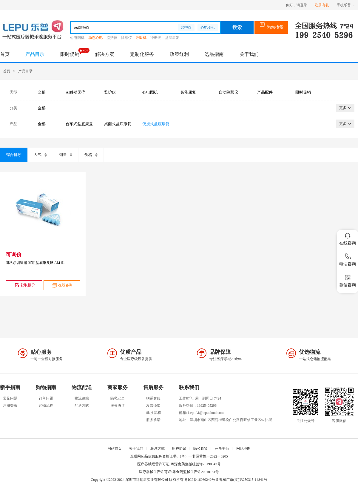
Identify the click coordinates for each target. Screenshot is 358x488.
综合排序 (13, 154)
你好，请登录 (296, 5)
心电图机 (207, 27)
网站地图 (243, 448)
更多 (345, 108)
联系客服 (153, 398)
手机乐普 (346, 5)
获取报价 (24, 285)
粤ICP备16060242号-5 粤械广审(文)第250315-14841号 (225, 479)
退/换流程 (153, 413)
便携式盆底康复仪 (155, 124)
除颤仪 (126, 38)
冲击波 (155, 38)
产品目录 (34, 54)
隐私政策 (200, 448)
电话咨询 (347, 258)
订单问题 (46, 398)
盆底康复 (172, 38)
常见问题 (10, 398)
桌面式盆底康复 (117, 124)
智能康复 (188, 92)
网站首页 (114, 448)
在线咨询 (61, 285)
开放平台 (222, 448)
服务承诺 (153, 420)
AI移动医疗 (75, 92)
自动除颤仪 (228, 92)
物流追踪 (82, 398)
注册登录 (10, 405)
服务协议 (117, 405)
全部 (42, 92)
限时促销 (69, 54)
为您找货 (271, 27)
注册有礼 (322, 5)
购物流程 (46, 405)
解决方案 (104, 54)
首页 (5, 54)
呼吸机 (141, 38)
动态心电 (95, 38)
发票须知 (153, 405)
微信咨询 (347, 279)
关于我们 (249, 54)
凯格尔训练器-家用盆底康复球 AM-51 (35, 263)
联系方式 (157, 448)
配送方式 (82, 405)
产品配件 (265, 92)
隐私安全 (117, 398)
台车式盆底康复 (79, 124)
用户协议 (179, 448)
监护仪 (186, 27)
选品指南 (214, 54)
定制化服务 (142, 54)
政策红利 (179, 54)
